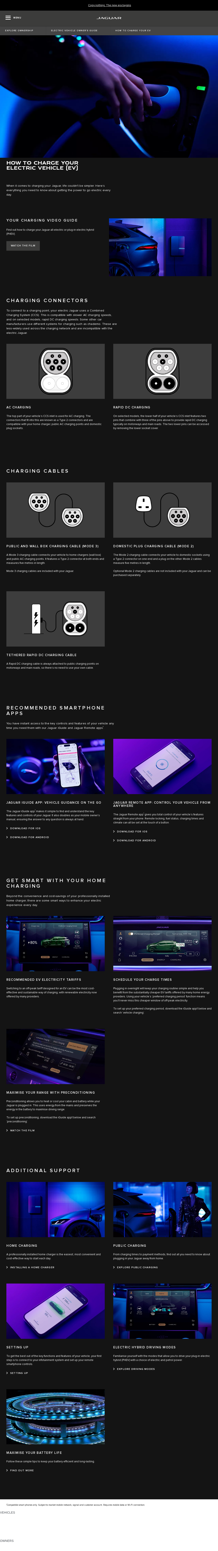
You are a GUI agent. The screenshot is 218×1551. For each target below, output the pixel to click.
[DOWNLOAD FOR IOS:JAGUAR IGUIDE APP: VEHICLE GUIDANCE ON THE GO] (23, 828)
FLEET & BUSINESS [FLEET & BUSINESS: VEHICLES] (14, 1528)
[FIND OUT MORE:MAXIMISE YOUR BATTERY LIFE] (20, 1471)
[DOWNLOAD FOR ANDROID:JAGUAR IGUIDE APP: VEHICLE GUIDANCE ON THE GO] (27, 837)
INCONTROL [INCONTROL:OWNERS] (9, 1549)
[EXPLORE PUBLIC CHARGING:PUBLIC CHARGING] (135, 1268)
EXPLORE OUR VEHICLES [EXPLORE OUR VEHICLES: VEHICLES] (19, 1520)
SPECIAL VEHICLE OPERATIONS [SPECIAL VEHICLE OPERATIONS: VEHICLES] (23, 1524)
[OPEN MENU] (13, 18)
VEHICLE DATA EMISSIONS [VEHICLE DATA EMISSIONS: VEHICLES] (19, 1532)
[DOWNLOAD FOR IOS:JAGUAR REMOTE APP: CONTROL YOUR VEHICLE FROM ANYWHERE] (130, 832)
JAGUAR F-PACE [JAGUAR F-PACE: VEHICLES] (12, 1516)
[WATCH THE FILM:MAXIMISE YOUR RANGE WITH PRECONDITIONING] (20, 1131)
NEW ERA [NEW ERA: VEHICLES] (7, 1536)
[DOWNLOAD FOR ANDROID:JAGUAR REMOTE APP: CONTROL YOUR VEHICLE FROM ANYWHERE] (134, 841)
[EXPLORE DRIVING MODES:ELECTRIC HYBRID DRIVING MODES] (134, 1369)
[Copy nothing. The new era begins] (109, 5)
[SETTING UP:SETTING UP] (17, 1373)
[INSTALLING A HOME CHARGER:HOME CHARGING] (30, 1268)
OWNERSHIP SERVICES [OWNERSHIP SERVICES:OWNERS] (17, 1545)
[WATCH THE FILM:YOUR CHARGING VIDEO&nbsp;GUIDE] (23, 246)
